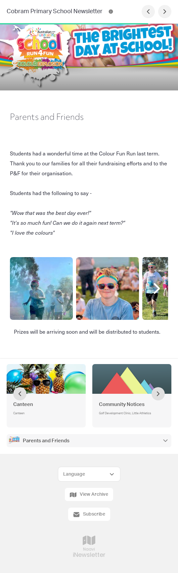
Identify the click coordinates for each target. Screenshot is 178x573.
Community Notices (122, 404)
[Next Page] (164, 11)
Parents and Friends (46, 440)
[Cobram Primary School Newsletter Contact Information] (111, 12)
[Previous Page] (148, 11)
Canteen (23, 404)
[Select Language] (89, 474)
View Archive (89, 494)
